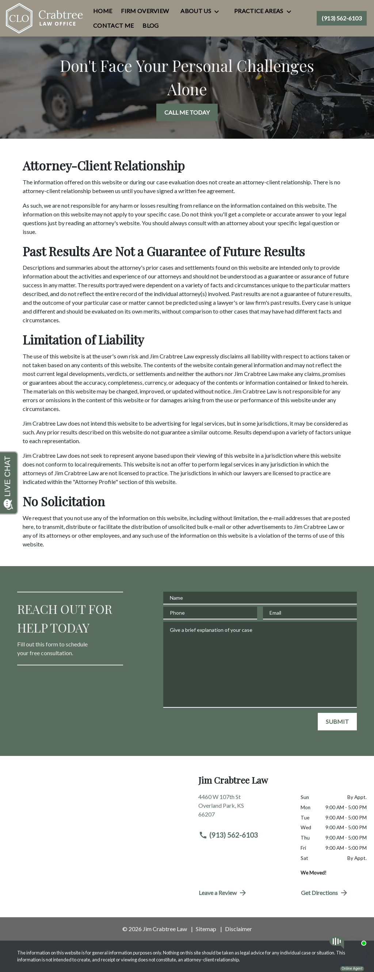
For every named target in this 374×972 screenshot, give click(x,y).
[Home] (102, 11)
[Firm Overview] (145, 11)
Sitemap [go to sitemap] (206, 928)
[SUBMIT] (337, 721)
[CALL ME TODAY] (187, 112)
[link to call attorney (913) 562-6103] (342, 18)
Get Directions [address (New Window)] (324, 892)
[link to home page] (44, 18)
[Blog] (150, 25)
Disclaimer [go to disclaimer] (238, 928)
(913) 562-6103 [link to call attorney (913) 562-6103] (228, 835)
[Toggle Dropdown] (218, 11)
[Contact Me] (113, 25)
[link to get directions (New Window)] (244, 808)
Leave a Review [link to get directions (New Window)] (223, 892)
